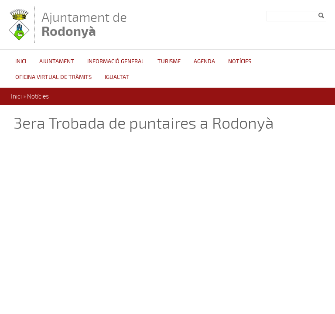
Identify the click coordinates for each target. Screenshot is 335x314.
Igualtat (117, 77)
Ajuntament (56, 61)
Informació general (115, 61)
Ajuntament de (84, 24)
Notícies (239, 61)
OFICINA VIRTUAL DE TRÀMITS (53, 77)
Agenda (204, 61)
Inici (20, 61)
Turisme (169, 61)
